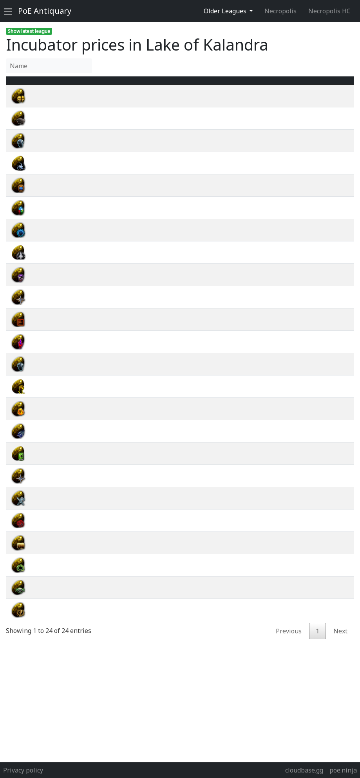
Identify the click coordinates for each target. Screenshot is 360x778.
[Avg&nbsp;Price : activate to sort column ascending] (264, 85)
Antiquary (44, 11)
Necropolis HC (329, 11)
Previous (289, 640)
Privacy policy (23, 770)
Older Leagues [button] (226, 11)
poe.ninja (343, 770)
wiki (312, 105)
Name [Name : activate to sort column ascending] (49, 85)
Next (340, 640)
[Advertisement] (180, 703)
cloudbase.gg (304, 770)
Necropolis (280, 11)
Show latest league (29, 31)
